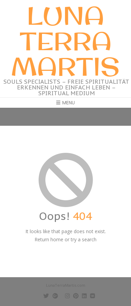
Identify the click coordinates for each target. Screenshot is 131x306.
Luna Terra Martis (65, 41)
